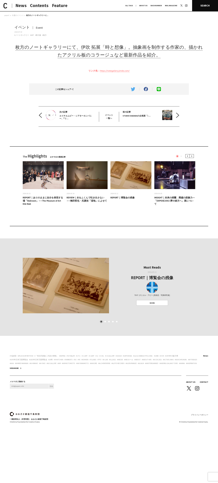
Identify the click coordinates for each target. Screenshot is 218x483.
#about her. (147, 390)
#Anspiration (191, 394)
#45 (79, 390)
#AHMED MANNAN (21, 394)
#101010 (119, 386)
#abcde (120, 390)
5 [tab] (116, 352)
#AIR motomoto (68, 394)
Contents (39, 5)
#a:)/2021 (112, 390)
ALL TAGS (129, 5)
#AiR (59, 394)
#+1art (91, 386)
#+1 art (85, 386)
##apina (62, 386)
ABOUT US (143, 5)
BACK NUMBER (156, 5)
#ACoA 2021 (157, 390)
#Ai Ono (42, 394)
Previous (188, 156)
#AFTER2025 (192, 390)
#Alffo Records (117, 394)
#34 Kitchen (58, 390)
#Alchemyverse (104, 394)
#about (137, 390)
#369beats (68, 390)
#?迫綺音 (13, 386)
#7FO (99, 390)
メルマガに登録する (17, 412)
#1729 (162, 386)
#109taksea (127, 386)
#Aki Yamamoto (82, 394)
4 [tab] (113, 352)
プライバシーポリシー (199, 445)
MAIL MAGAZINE (171, 5)
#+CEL (101, 386)
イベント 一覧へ (109, 116)
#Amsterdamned (151, 394)
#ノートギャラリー (21, 35)
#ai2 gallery (51, 394)
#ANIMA (182, 394)
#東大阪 (38, 35)
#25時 (50, 390)
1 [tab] (177, 156)
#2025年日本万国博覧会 (38, 390)
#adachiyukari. (181, 390)
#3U (75, 390)
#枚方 (44, 35)
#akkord (93, 394)
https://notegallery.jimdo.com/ (115, 70)
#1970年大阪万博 (171, 386)
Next (192, 156)
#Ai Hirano (33, 394)
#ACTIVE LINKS (168, 390)
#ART (32, 35)
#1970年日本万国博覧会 (19, 390)
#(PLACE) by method (25, 386)
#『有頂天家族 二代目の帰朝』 (46, 386)
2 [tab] (181, 156)
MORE (152, 303)
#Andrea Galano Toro (168, 394)
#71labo (93, 390)
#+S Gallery (109, 386)
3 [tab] (109, 352)
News (21, 5)
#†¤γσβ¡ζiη (71, 386)
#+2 (96, 386)
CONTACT (204, 412)
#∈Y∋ (78, 386)
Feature (59, 5)
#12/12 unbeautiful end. (143, 386)
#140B (156, 386)
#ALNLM (141, 394)
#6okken (84, 390)
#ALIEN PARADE (131, 394)
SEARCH (205, 5)
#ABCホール (128, 390)
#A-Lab (105, 390)
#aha (12, 394)
